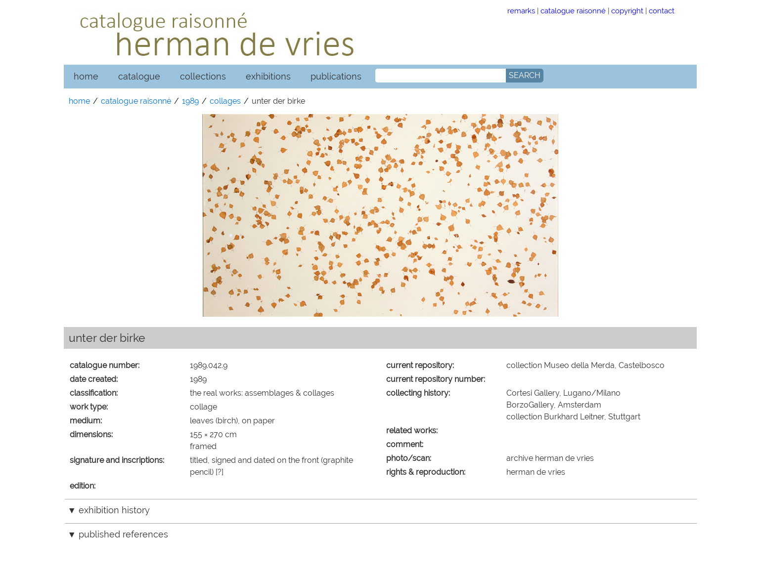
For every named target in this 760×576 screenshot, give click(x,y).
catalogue (139, 76)
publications (336, 76)
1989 (190, 101)
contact (661, 10)
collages (225, 101)
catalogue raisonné (573, 10)
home (86, 76)
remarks (521, 10)
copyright (627, 10)
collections (203, 76)
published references (123, 534)
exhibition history (114, 510)
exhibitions (268, 76)
